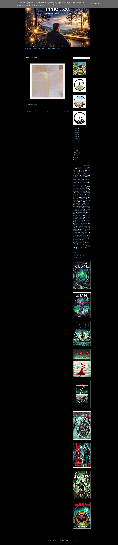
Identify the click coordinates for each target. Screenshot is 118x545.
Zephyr (78, 248)
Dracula (74, 179)
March (75, 150)
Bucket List (76, 171)
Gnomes (83, 191)
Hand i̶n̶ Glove (76, 198)
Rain (82, 220)
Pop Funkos (78, 218)
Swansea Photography (77, 233)
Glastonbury (76, 191)
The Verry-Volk (76, 238)
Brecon (89, 170)
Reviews (77, 223)
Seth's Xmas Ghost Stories (80, 255)
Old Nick (82, 209)
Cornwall (75, 176)
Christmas (76, 175)
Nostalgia (76, 207)
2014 (75, 159)
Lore (81, 201)
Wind (81, 246)
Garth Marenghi (76, 188)
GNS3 (76, 192)
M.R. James (87, 201)
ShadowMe (87, 226)
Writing (35, 105)
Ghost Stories (84, 188)
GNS (89, 191)
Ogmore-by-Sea (76, 209)
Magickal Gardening (79, 203)
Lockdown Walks (86, 200)
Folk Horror (75, 185)
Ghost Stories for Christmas (80, 189)
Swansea (83, 232)
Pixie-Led (81, 217)
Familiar (75, 182)
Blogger (77, 540)
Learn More (93, 4)
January (76, 154)
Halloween (85, 197)
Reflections (78, 221)
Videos (75, 244)
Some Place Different (85, 229)
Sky (88, 227)
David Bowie (79, 178)
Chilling (85, 173)
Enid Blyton (86, 179)
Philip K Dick (82, 213)
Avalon (79, 168)
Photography (77, 215)
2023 (75, 135)
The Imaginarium (84, 236)
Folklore (81, 185)
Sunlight (75, 232)
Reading (88, 220)
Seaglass (75, 224)
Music (80, 204)
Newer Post (29, 111)
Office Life (84, 207)
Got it (99, 4)
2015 (75, 157)
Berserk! (75, 170)
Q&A (75, 252)
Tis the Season (76, 239)
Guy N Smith (77, 254)
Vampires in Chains (79, 242)
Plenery (88, 217)
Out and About (81, 210)
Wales (81, 244)
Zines (82, 248)
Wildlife (74, 246)
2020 (75, 141)
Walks (87, 244)
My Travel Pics (87, 204)
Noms (75, 206)
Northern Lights (87, 206)
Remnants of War (86, 221)
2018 (75, 145)
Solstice (75, 229)
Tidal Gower (85, 238)
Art (73, 168)
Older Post (66, 111)
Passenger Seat (81, 212)
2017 (75, 147)
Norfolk (80, 206)
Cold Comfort (85, 175)
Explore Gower (76, 181)
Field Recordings (84, 182)
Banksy (86, 168)
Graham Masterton (82, 195)
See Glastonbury (83, 224)
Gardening (84, 187)
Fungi (78, 186)
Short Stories (82, 227)
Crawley (31, 105)
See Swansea (80, 226)
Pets (89, 212)
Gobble (86, 192)
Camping (82, 171)
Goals (81, 192)
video (88, 242)
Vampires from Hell (85, 241)
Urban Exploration (76, 241)
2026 (75, 128)
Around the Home (83, 167)
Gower (81, 194)
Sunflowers (86, 230)
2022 (75, 137)
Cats (74, 173)
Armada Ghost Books (79, 257)
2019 (75, 143)
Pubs (87, 218)
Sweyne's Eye (82, 235)
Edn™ (79, 179)
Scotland (85, 223)
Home (48, 111)
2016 (75, 149)
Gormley (74, 194)
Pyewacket (75, 220)
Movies (75, 204)
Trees (83, 239)
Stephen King (78, 230)
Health (83, 198)
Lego (78, 200)
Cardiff (87, 171)
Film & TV (75, 183)
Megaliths (88, 203)
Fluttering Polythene (84, 183)
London (76, 201)
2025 (75, 130)
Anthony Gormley (76, 165)
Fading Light (85, 181)
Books (82, 170)
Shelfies (76, 227)
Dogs (88, 178)
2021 (75, 139)
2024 (75, 132)
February (76, 152)
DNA (84, 178)
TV (88, 239)
